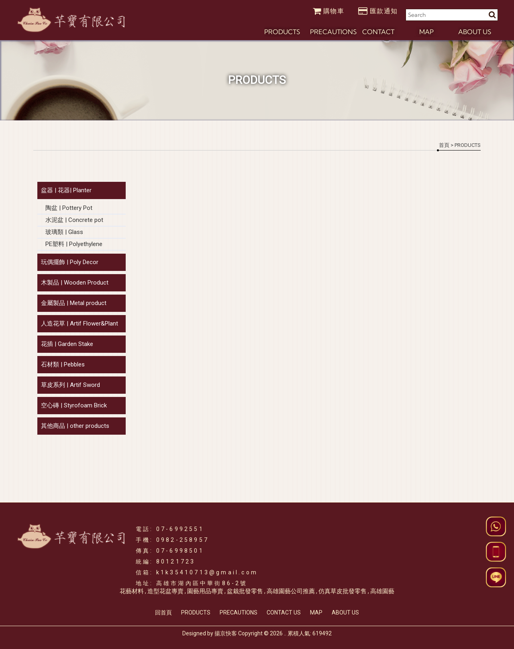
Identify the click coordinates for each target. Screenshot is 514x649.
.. (285, 633)
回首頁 (163, 612)
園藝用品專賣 (205, 591)
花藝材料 (132, 591)
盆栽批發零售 (245, 591)
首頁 (444, 145)
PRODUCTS (195, 612)
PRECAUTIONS (238, 612)
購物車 (329, 11)
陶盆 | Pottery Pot (68, 208)
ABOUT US (345, 612)
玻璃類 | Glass (64, 232)
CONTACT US (284, 612)
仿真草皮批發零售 (342, 591)
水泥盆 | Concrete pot (74, 220)
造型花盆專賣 (165, 591)
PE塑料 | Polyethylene (73, 244)
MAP (316, 612)
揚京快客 (225, 633)
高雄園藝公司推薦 (291, 591)
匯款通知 (378, 11)
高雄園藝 (382, 591)
